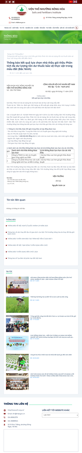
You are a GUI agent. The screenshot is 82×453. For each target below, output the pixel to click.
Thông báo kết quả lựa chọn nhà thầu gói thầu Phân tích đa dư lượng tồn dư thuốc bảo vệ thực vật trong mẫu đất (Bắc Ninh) (40, 57)
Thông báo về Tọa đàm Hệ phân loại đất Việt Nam (25, 258)
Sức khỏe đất (69, 28)
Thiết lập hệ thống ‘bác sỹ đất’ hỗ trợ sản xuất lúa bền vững (49, 297)
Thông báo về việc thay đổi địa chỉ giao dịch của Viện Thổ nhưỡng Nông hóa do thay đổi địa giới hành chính (41, 233)
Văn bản (42, 28)
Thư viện (49, 28)
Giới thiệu (15, 28)
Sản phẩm (55, 28)
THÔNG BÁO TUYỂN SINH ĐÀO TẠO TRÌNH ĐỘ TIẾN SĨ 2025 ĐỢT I (30, 239)
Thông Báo (19, 54)
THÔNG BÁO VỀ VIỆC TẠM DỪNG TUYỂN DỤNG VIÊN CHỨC (28, 245)
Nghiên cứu (29, 28)
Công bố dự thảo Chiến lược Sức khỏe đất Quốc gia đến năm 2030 (51, 355)
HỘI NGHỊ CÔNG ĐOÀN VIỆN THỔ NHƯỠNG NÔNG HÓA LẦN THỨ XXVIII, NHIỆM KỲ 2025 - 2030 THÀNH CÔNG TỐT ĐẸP (51, 278)
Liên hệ (62, 28)
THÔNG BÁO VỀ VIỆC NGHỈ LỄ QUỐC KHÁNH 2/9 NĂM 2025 (28, 226)
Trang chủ (7, 28)
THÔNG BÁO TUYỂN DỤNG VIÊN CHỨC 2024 (23, 252)
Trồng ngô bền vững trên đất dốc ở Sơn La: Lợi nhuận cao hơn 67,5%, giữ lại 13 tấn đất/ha (53, 317)
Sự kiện (36, 28)
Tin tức (22, 28)
